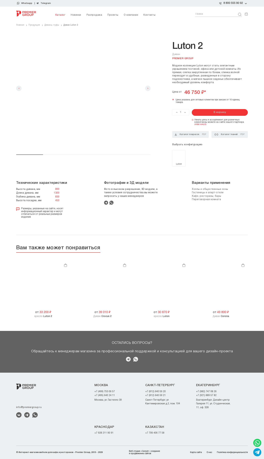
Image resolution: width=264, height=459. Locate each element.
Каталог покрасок (190, 134)
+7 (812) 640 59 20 (155, 391)
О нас (209, 452)
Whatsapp (26, 3)
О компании (131, 15)
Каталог (60, 15)
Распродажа (94, 15)
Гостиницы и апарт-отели (208, 193)
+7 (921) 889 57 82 (206, 395)
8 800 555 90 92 (233, 3)
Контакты (149, 15)
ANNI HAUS (200, 124)
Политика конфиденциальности (232, 452)
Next (148, 88)
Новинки (76, 15)
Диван (102, 316)
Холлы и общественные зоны (210, 189)
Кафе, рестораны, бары (206, 196)
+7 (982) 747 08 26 (206, 391)
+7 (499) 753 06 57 (104, 391)
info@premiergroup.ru (29, 407)
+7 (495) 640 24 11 (104, 395)
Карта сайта (196, 452)
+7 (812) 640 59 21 (155, 395)
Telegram (46, 3)
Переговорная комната (206, 199)
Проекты (112, 15)
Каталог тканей (229, 134)
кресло (43, 316)
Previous (19, 88)
